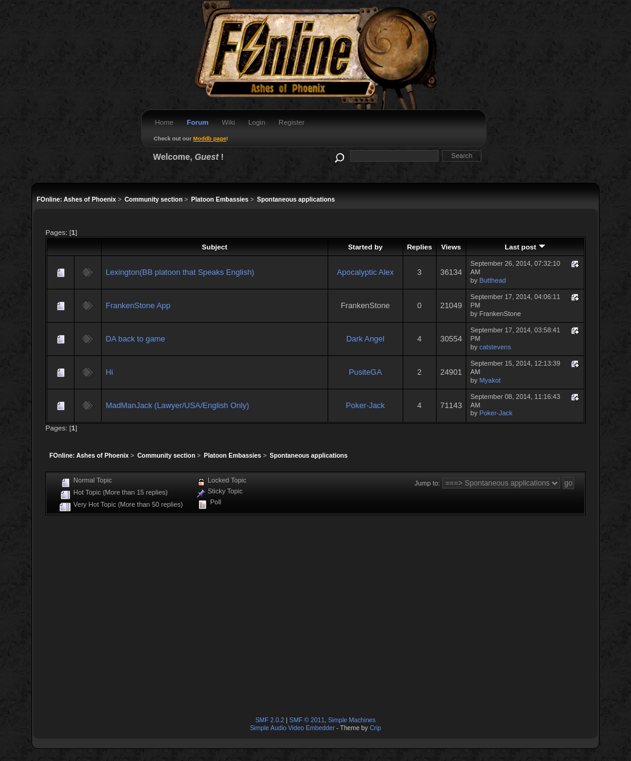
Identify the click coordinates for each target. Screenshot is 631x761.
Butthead (492, 280)
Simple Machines (352, 720)
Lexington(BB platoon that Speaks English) (180, 272)
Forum (197, 122)
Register (292, 122)
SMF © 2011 (307, 720)
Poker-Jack (365, 405)
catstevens (494, 347)
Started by (365, 247)
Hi (109, 372)
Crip (375, 728)
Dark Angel (365, 338)
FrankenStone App (138, 305)
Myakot (489, 380)
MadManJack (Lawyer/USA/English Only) (177, 405)
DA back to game (135, 338)
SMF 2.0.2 (270, 720)
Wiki (228, 122)
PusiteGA (365, 372)
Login (256, 122)
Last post (525, 247)
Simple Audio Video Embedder (292, 728)
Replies (419, 247)
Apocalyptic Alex (365, 272)
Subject (214, 247)
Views (451, 247)
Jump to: (427, 483)
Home (164, 122)
